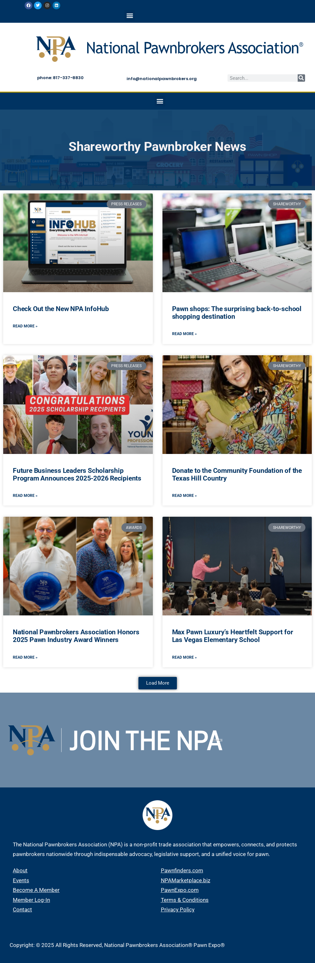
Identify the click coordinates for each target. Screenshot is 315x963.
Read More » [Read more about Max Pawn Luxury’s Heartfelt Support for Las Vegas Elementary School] (184, 657)
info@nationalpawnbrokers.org (162, 79)
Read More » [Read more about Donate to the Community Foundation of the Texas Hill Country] (184, 495)
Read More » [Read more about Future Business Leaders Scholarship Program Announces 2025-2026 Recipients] (25, 495)
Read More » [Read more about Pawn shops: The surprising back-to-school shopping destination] (184, 334)
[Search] (301, 78)
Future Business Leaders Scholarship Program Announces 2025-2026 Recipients (77, 474)
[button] (129, 15)
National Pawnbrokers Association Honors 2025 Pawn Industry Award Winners (76, 636)
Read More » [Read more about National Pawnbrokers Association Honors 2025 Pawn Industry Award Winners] (25, 657)
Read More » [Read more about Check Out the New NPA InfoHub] (25, 326)
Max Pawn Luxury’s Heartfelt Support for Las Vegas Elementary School (232, 636)
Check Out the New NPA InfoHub (61, 309)
